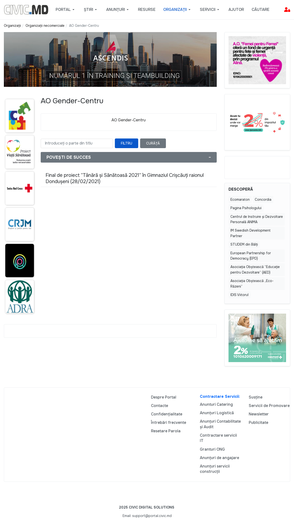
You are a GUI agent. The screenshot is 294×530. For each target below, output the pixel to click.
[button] (66, 9)
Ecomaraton (240, 199)
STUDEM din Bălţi (244, 244)
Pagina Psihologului (245, 208)
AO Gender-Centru (128, 120)
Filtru (126, 143)
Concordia (263, 199)
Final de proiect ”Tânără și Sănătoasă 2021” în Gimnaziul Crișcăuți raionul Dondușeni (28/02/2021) (125, 178)
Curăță (153, 143)
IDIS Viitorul (239, 295)
